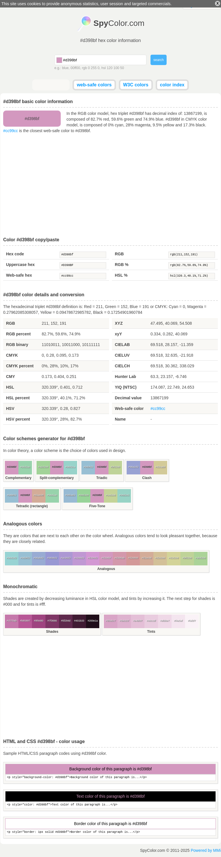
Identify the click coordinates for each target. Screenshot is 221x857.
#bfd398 (115, 466)
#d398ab (120, 557)
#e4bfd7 (137, 620)
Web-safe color (129, 408)
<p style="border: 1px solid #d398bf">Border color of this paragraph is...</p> (110, 832)
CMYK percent (20, 366)
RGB (119, 254)
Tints (151, 632)
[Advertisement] (110, 185)
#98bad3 (70, 495)
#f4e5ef (178, 620)
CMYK (12, 355)
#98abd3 (39, 557)
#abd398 (201, 557)
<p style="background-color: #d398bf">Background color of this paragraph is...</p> (110, 777)
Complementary (18, 478)
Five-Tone (97, 506)
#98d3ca (70, 466)
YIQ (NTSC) (125, 387)
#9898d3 (52, 557)
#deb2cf (124, 620)
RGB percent (18, 334)
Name (120, 419)
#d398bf (83, 255)
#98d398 (84, 495)
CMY (10, 376)
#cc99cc (10, 130)
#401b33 (79, 620)
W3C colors (135, 84)
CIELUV (122, 355)
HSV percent (18, 419)
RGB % (121, 264)
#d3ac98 (39, 495)
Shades (52, 632)
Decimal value (128, 398)
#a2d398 (43, 466)
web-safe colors (94, 84)
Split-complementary (57, 478)
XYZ (119, 323)
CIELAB (122, 344)
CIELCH (122, 366)
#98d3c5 (124, 495)
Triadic (101, 478)
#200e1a (92, 620)
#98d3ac (25, 466)
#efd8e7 (164, 620)
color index (172, 84)
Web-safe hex (19, 275)
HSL (10, 387)
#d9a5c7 (111, 620)
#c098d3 (79, 557)
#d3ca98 (160, 466)
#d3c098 (160, 557)
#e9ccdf (151, 620)
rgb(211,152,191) (191, 255)
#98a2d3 (133, 466)
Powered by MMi (206, 850)
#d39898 (133, 557)
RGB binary (17, 344)
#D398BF (83, 265)
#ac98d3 (66, 557)
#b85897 (25, 620)
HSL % (121, 275)
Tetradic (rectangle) (32, 506)
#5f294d (66, 620)
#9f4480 (38, 620)
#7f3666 (52, 620)
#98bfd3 (88, 466)
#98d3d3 (12, 557)
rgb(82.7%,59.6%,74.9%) (191, 265)
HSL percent (18, 398)
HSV (10, 408)
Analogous (106, 569)
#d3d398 (174, 557)
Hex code (15, 254)
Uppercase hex (20, 264)
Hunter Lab (125, 376)
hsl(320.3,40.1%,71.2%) (191, 276)
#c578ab (12, 620)
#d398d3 (92, 557)
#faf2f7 (192, 620)
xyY (118, 334)
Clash (147, 478)
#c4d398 (111, 495)
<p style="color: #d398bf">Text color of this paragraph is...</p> (110, 805)
